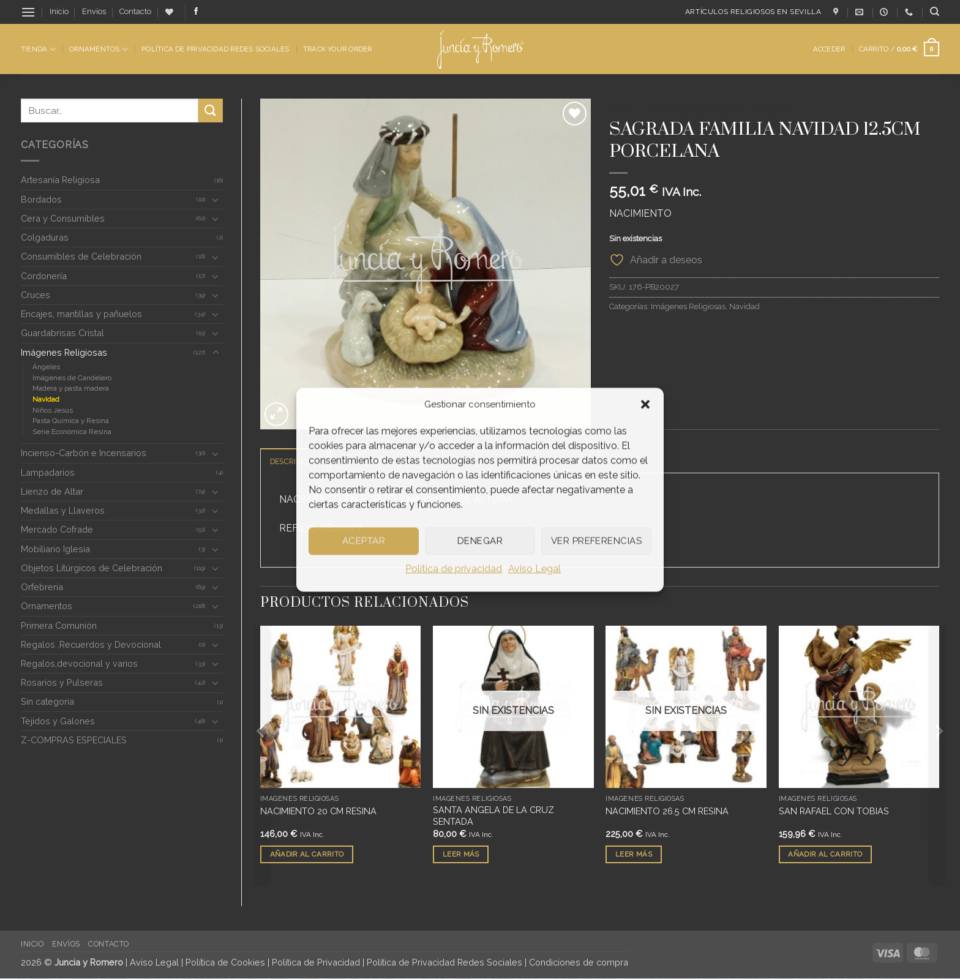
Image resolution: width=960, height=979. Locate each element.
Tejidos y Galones (58, 721)
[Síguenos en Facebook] (196, 11)
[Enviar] (210, 110)
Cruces (35, 295)
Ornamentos (98, 49)
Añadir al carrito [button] (307, 854)
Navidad (45, 399)
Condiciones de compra (578, 963)
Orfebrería (42, 587)
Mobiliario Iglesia (55, 549)
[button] (645, 404)
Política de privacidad (453, 568)
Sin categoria (47, 701)
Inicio (59, 11)
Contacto (135, 11)
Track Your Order (337, 49)
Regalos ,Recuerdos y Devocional (91, 644)
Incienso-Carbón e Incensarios (83, 453)
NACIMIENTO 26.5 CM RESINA (667, 811)
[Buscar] (934, 11)
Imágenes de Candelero (71, 377)
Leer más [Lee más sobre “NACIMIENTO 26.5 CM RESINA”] (633, 854)
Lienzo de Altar (52, 491)
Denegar (480, 540)
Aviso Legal (534, 568)
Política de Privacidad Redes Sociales (215, 49)
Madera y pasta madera (70, 388)
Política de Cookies (225, 963)
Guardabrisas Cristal (62, 333)
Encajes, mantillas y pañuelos (81, 314)
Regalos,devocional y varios (79, 663)
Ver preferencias (596, 540)
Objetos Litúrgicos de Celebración (91, 568)
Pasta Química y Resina (70, 420)
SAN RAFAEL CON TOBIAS (834, 811)
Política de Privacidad (316, 963)
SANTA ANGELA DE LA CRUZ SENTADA (493, 816)
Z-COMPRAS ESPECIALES (74, 740)
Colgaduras (45, 237)
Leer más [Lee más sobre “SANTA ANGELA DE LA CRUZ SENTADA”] (461, 854)
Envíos (94, 11)
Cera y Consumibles (63, 218)
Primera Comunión (59, 625)
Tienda (38, 49)
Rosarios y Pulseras (62, 682)
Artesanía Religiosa (60, 179)
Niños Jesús (52, 410)
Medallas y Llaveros (63, 510)
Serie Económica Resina (71, 431)
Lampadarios (48, 472)
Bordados (41, 199)
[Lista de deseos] (169, 12)
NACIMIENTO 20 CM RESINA (318, 811)
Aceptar (363, 540)
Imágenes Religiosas (64, 352)
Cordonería (44, 276)
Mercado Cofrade (57, 529)
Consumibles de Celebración (81, 256)
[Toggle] (215, 199)
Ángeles (46, 366)
